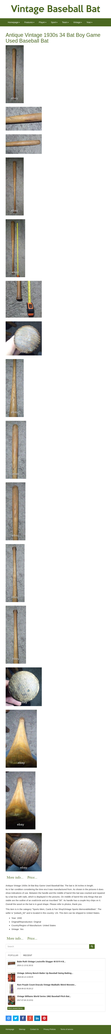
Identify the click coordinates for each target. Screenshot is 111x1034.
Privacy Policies (50, 1029)
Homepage (14, 22)
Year (89, 22)
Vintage (77, 22)
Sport (54, 22)
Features (29, 22)
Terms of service (67, 1029)
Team (65, 22)
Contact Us (34, 1029)
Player (43, 22)
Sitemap (22, 1029)
